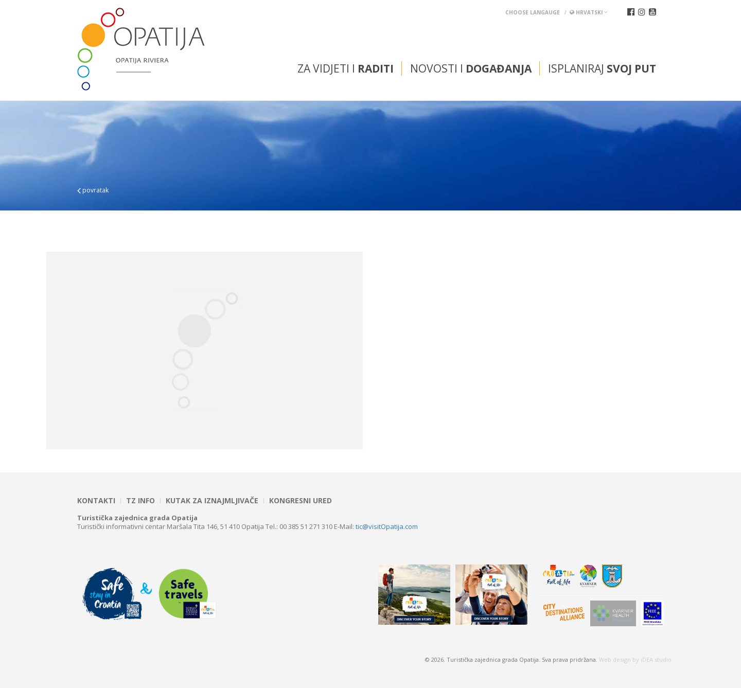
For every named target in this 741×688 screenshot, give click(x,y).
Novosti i (471, 68)
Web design (615, 659)
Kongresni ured (300, 500)
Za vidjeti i (345, 68)
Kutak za (212, 500)
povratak (93, 190)
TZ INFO (140, 500)
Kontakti (96, 500)
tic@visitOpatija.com (387, 526)
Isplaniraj (602, 68)
